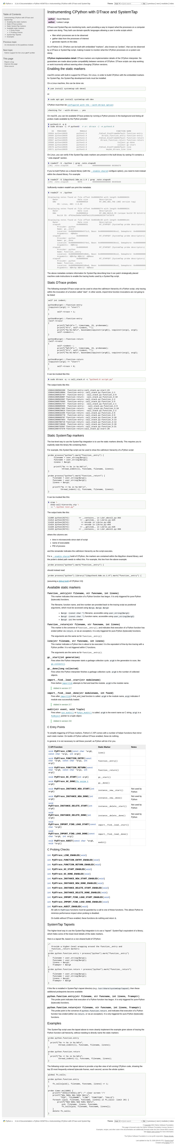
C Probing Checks (15, 32)
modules (164, 4)
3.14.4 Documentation (23, 4)
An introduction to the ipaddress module (18, 45)
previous (151, 4)
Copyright (147, 1125)
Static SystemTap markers (16, 26)
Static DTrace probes (14, 24)
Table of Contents (12, 14)
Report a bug (9, 62)
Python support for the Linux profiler (19, 53)
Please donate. (169, 1136)
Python (8, 4)
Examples (10, 37)
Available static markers (15, 28)
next (158, 4)
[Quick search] (131, 4)
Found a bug (169, 1140)
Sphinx (167, 1143)
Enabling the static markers (17, 22)
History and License (153, 1132)
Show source (9, 66)
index (172, 4)
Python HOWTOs (41, 4)
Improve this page (10, 64)
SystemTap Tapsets (14, 35)
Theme (114, 4)
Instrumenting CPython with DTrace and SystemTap (70, 4)
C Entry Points (14, 30)
